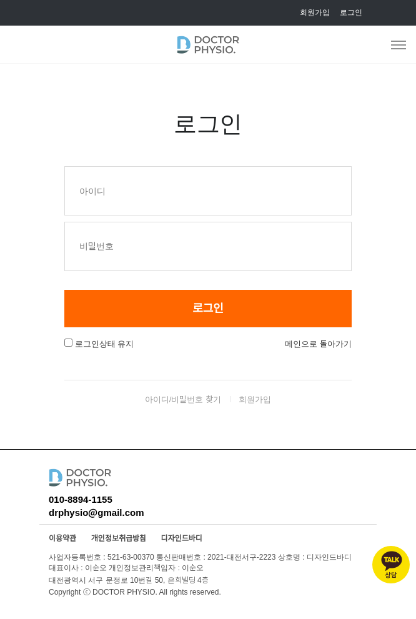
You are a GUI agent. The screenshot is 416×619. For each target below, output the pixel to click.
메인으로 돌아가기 (318, 344)
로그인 (351, 12)
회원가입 (315, 12)
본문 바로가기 (0, 0)
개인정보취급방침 (118, 538)
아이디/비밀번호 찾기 (183, 399)
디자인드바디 (181, 538)
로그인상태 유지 (104, 344)
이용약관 (62, 538)
